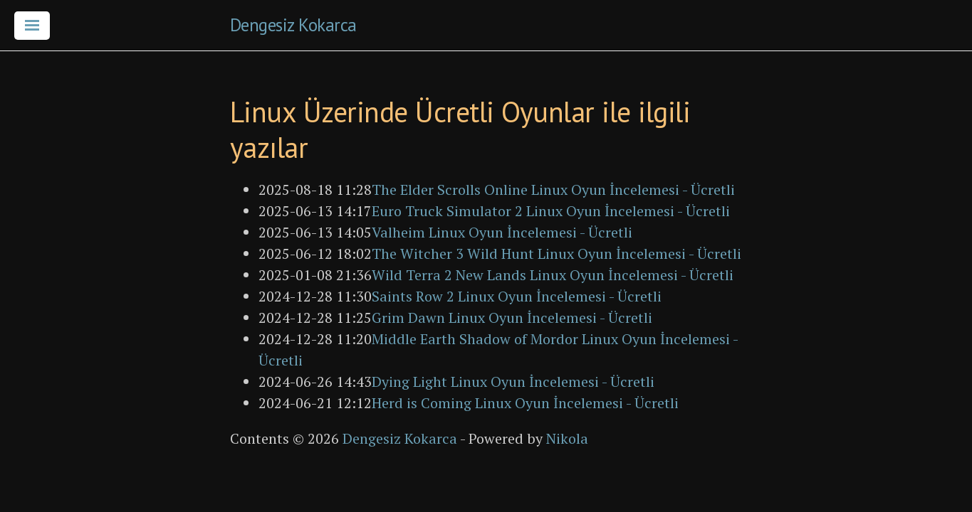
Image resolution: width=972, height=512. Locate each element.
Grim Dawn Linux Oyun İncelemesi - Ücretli (512, 317)
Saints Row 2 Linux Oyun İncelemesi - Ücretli (517, 296)
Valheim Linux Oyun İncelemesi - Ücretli (502, 232)
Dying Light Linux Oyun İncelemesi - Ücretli (513, 381)
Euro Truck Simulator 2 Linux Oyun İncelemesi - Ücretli (551, 210)
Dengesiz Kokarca (293, 25)
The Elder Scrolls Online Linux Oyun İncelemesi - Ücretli (553, 189)
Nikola (567, 438)
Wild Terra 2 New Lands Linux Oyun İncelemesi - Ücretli (552, 274)
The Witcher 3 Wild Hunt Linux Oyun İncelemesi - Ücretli (556, 253)
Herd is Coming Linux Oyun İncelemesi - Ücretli (525, 402)
